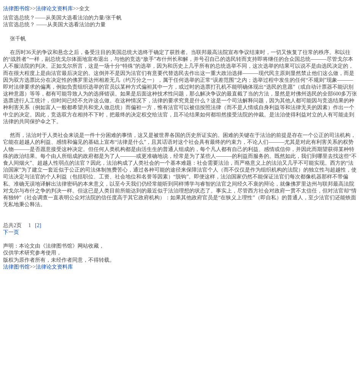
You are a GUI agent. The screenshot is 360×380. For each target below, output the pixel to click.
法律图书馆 (16, 8)
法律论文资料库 (54, 8)
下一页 (11, 232)
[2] (38, 225)
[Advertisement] (180, 323)
